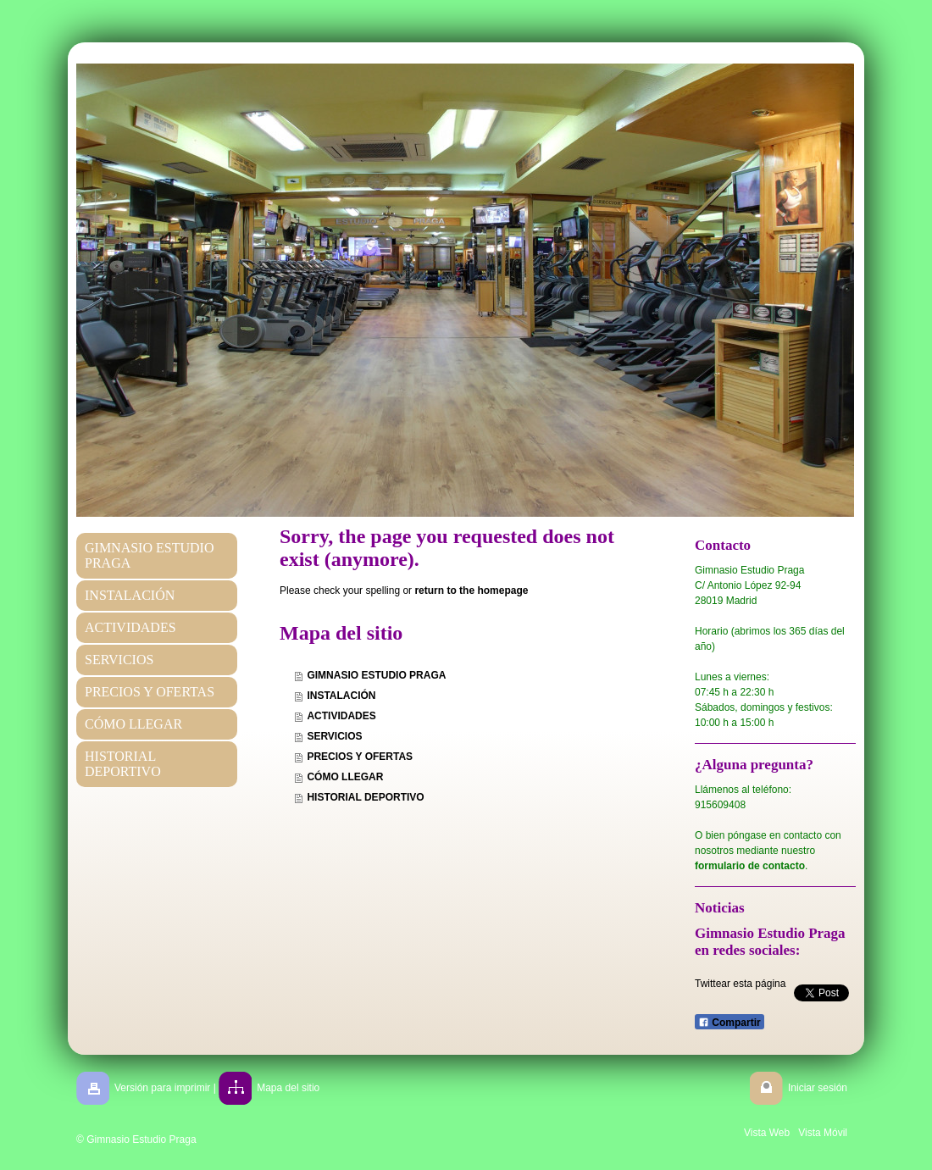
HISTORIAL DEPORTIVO (365, 797)
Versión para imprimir (162, 1088)
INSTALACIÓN (341, 695)
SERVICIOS (334, 736)
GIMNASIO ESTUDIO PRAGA (376, 675)
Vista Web (767, 1133)
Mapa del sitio (288, 1088)
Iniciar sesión (817, 1088)
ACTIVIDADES (341, 716)
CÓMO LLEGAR (345, 777)
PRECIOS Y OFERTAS (360, 756)
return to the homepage (471, 590)
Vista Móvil (822, 1133)
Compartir (729, 1023)
